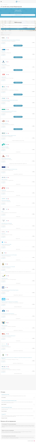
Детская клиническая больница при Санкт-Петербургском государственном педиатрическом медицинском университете (16, 358)
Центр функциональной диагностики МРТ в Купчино (8, 111)
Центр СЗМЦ (3, 51)
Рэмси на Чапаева (3, 64)
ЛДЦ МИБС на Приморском (5, 368)
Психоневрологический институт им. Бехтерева (8, 266)
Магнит (2, 211)
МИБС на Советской (4, 179)
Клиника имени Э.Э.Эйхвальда (5, 200)
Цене (6, 34)
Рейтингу (8, 34)
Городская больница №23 (5, 345)
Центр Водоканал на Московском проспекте (7, 313)
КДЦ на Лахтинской (4, 325)
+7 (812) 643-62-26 (34, 1)
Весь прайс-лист (3, 43)
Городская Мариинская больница (6, 158)
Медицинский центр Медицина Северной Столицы (8, 135)
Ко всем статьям (30, 440)
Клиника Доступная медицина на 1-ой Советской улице (9, 169)
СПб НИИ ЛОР (3, 190)
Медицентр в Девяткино (4, 123)
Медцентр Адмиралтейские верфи (6, 244)
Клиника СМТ (3, 233)
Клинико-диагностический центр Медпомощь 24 (8, 335)
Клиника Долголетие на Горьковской (6, 223)
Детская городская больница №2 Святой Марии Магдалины (9, 290)
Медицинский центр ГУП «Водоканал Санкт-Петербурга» (9, 301)
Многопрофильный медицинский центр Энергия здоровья (9, 100)
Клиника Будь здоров (4, 278)
